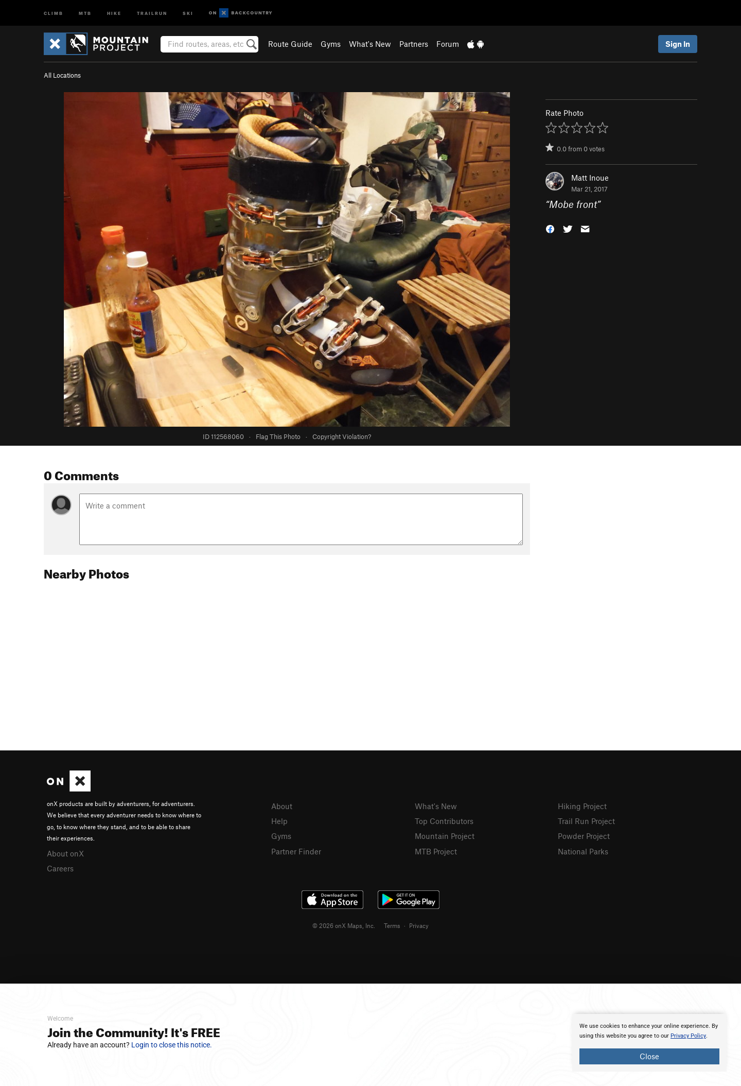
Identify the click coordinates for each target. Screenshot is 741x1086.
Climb (53, 12)
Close (649, 1056)
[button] (550, 228)
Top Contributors (444, 821)
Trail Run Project (586, 821)
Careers (60, 868)
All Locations (62, 75)
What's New (370, 43)
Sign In (677, 43)
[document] (649, 1042)
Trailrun (152, 12)
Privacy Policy (688, 1035)
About (281, 806)
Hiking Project (582, 806)
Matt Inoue (590, 177)
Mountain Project (444, 835)
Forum (447, 43)
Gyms (331, 43)
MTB (85, 12)
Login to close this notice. (171, 1045)
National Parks (583, 851)
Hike (114, 12)
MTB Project (436, 851)
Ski (188, 12)
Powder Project (584, 835)
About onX (65, 853)
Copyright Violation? (341, 436)
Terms (392, 925)
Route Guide (290, 43)
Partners (413, 43)
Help (279, 821)
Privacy (419, 925)
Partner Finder (296, 851)
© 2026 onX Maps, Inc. (343, 925)
